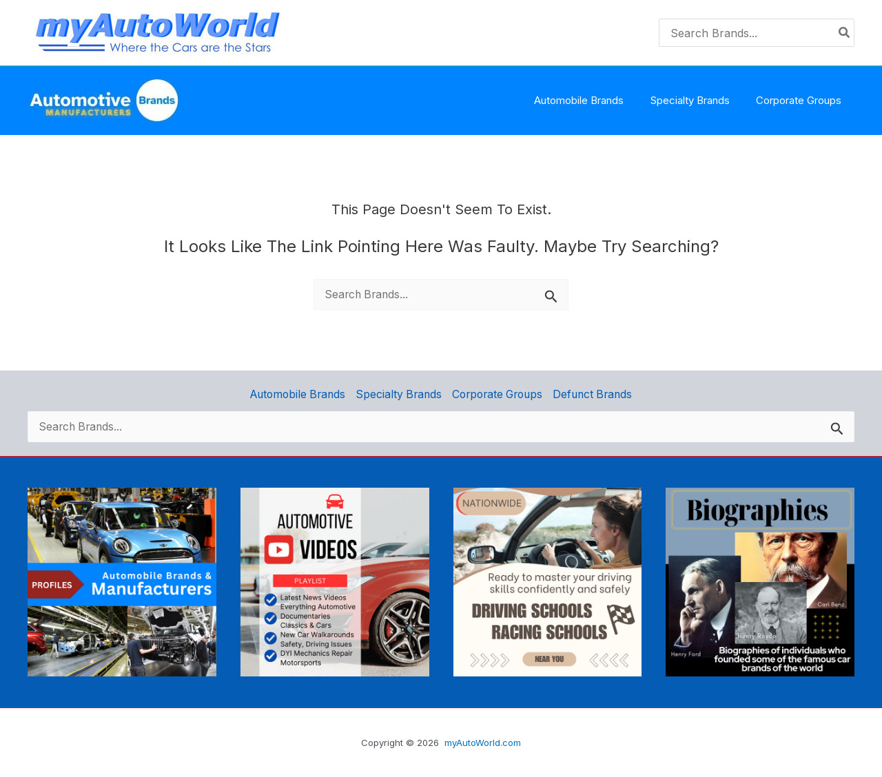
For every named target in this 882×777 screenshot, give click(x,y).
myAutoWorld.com (482, 742)
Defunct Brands (594, 393)
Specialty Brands (398, 393)
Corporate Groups (497, 393)
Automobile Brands (297, 393)
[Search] (845, 32)
